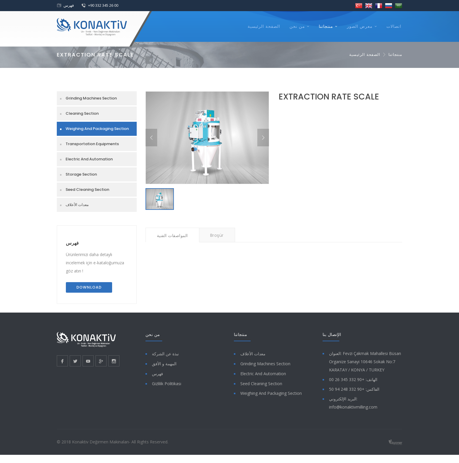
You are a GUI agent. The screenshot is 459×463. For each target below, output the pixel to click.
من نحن (297, 26)
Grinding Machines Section (91, 98)
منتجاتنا (326, 26)
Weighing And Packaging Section (97, 128)
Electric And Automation (89, 159)
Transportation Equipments (92, 144)
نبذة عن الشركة (165, 353)
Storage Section (81, 174)
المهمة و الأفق (164, 363)
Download (89, 287)
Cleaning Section (82, 113)
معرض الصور (360, 26)
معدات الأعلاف (77, 205)
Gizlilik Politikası (166, 383)
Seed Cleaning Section (87, 189)
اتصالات (393, 26)
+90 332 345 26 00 (103, 5)
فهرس (69, 5)
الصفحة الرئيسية (264, 26)
